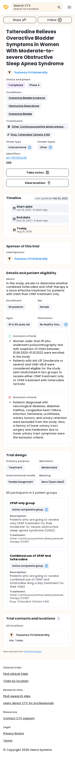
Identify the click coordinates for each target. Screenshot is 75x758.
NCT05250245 (16, 158)
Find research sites (16, 696)
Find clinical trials (15, 674)
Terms (7, 741)
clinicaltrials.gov (32, 651)
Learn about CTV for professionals (28, 703)
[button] (27, 98)
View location (38, 183)
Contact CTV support (19, 718)
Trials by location (15, 681)
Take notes (37, 173)
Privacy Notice (13, 733)
